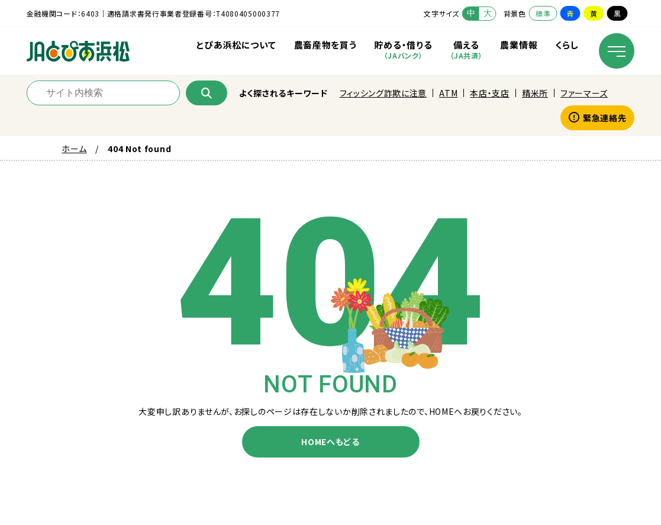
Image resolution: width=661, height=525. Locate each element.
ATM (448, 93)
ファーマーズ (584, 93)
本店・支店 (490, 93)
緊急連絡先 (597, 118)
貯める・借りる (403, 49)
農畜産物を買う (325, 44)
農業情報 (518, 44)
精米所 (535, 93)
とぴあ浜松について (236, 44)
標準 (543, 13)
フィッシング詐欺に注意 (383, 93)
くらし (566, 44)
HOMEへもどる (330, 441)
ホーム (74, 148)
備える (466, 49)
